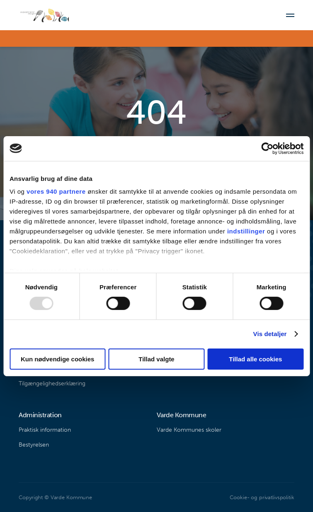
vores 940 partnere (56, 191)
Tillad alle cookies (255, 359)
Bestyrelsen (34, 444)
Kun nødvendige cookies (58, 359)
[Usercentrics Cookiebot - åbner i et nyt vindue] (267, 148)
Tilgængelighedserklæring (52, 383)
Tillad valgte (156, 359)
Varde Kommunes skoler (189, 429)
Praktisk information (45, 429)
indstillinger (246, 231)
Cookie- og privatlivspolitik (262, 497)
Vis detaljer (270, 333)
